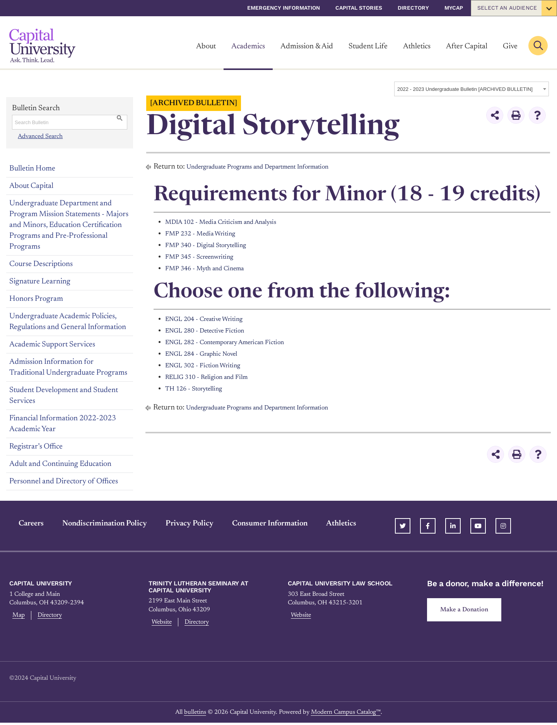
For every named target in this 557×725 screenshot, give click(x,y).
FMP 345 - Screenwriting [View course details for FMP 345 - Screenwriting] (205, 257)
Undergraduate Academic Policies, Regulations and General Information (67, 321)
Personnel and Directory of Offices (63, 481)
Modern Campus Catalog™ (346, 714)
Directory (413, 8)
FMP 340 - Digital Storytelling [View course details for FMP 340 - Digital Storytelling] (213, 245)
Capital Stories (358, 8)
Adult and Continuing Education (60, 464)
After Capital (466, 46)
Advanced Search (39, 136)
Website (161, 623)
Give (510, 46)
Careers (21, 523)
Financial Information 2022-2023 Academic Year (62, 424)
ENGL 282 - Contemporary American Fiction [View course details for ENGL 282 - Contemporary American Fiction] (236, 342)
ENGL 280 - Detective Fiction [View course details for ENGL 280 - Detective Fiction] (211, 330)
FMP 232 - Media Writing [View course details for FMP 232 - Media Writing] (206, 233)
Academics (248, 46)
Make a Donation (467, 611)
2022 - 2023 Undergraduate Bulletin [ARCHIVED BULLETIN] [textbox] (465, 89)
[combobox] (471, 89)
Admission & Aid (306, 46)
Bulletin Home (32, 168)
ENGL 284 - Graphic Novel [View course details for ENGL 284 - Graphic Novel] (208, 354)
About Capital (31, 186)
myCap (453, 8)
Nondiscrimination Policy (95, 523)
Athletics (417, 46)
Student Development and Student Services (63, 395)
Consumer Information (260, 523)
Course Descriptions (41, 264)
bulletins (195, 714)
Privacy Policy (180, 523)
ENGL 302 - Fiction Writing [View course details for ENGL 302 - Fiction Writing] (209, 365)
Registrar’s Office (36, 446)
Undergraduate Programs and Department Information (273, 167)
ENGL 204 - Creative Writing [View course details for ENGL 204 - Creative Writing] (211, 319)
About (206, 46)
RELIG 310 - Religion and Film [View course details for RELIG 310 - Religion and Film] (214, 377)
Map (16, 616)
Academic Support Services (52, 344)
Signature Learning (39, 281)
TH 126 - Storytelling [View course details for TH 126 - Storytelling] (199, 388)
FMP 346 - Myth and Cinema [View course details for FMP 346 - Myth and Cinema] (211, 268)
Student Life (368, 46)
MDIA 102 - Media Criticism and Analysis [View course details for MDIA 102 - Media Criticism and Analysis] (231, 222)
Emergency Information (283, 8)
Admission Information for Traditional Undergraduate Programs (68, 367)
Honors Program (36, 299)
